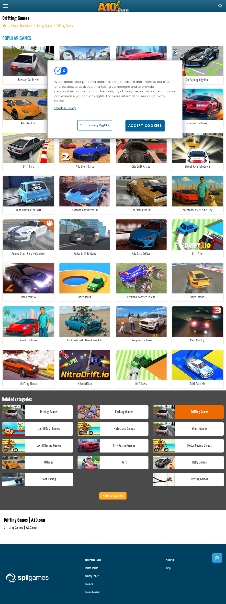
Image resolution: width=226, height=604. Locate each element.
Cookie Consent (93, 592)
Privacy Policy (92, 576)
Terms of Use (91, 568)
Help (168, 568)
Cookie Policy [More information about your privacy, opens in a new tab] (65, 108)
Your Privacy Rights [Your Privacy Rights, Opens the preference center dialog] (94, 125)
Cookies (89, 584)
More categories (112, 495)
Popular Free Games (21, 26)
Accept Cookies (145, 125)
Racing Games (44, 26)
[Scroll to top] (217, 558)
